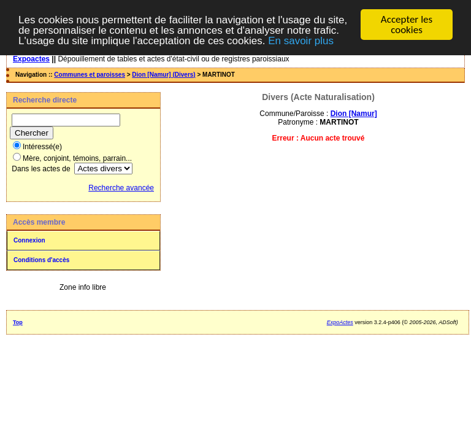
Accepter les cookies (406, 24)
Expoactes (31, 59)
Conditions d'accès (41, 260)
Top (18, 322)
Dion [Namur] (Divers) (163, 74)
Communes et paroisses (89, 74)
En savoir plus (301, 41)
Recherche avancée (121, 188)
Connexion (29, 240)
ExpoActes (340, 322)
